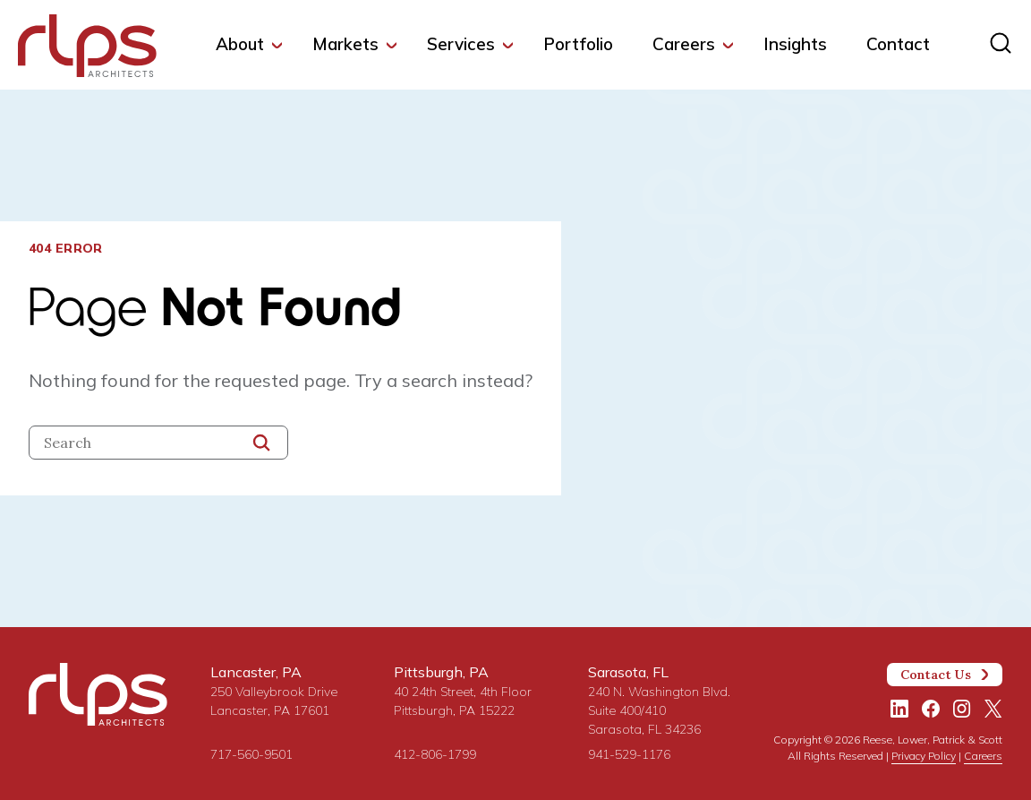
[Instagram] (962, 709)
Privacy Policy (923, 755)
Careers (683, 44)
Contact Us (945, 675)
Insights (795, 44)
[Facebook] (931, 709)
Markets (345, 44)
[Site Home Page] (87, 49)
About (240, 44)
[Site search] (1000, 43)
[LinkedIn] (899, 709)
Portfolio (578, 44)
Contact (898, 44)
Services (461, 44)
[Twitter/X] (993, 709)
